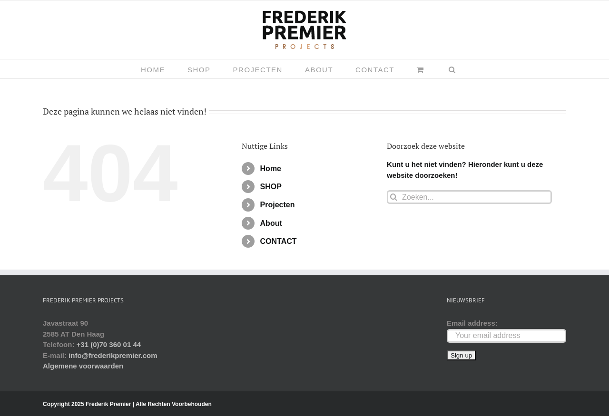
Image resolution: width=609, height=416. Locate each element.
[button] (452, 68)
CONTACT (278, 241)
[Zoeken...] (469, 197)
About (271, 223)
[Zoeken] (394, 197)
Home (270, 168)
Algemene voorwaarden (83, 366)
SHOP (271, 187)
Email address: (472, 323)
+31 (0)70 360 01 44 (109, 344)
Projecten (277, 205)
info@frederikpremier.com (113, 355)
